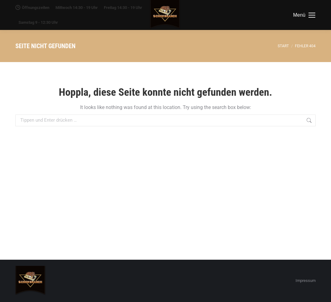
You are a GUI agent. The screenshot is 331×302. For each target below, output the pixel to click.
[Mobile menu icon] (304, 15)
